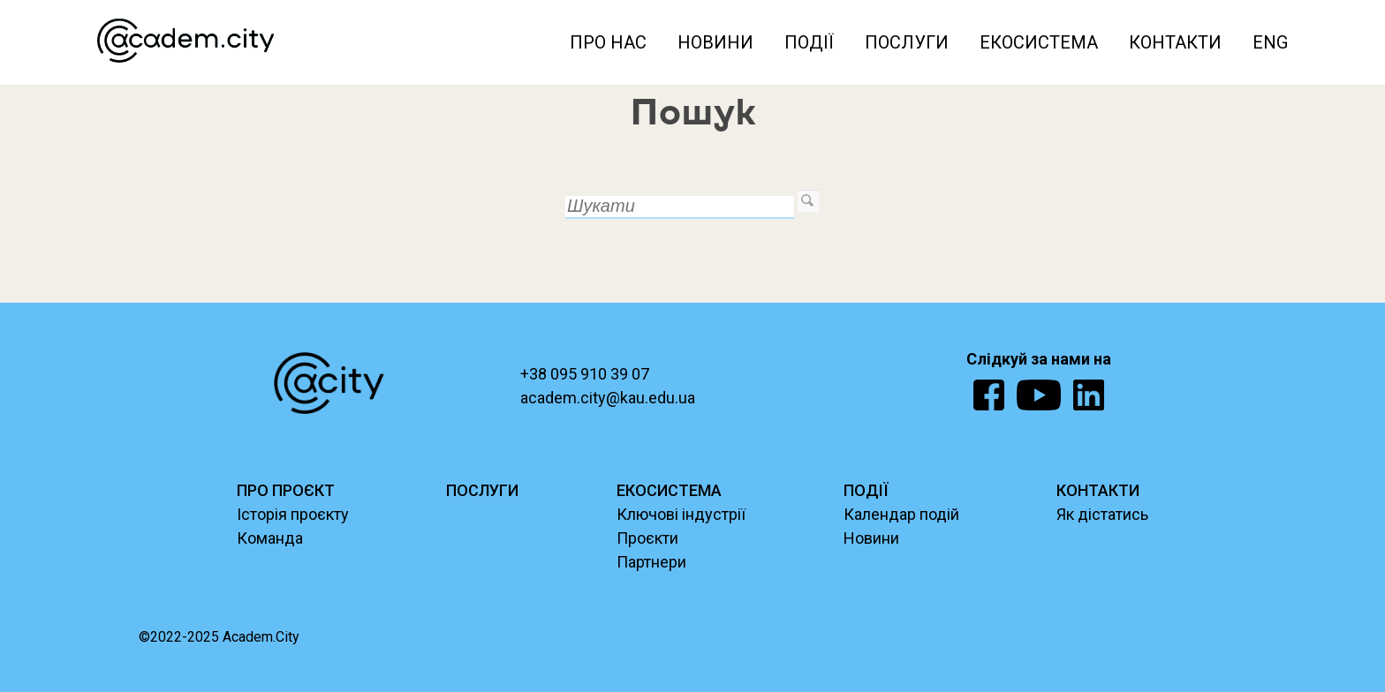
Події (809, 42)
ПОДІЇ (866, 490)
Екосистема (1039, 42)
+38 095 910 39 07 (584, 374)
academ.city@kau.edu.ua (607, 397)
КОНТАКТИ (1097, 490)
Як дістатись (1102, 514)
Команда (270, 538)
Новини (715, 42)
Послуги (907, 42)
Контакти (1175, 42)
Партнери (651, 562)
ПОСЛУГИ (482, 490)
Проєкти (647, 538)
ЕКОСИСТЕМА (669, 490)
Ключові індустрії (681, 514)
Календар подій (901, 514)
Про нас (608, 42)
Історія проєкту (293, 514)
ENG (1270, 42)
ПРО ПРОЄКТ (286, 490)
